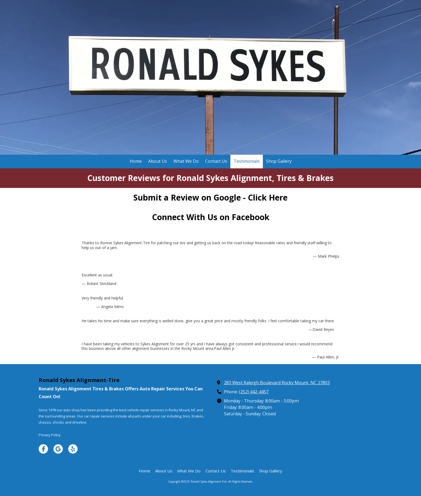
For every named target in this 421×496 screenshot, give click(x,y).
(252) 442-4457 (253, 392)
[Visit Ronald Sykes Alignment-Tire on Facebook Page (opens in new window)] (43, 449)
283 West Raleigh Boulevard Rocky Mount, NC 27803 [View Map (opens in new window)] (277, 383)
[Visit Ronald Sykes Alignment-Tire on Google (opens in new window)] (58, 449)
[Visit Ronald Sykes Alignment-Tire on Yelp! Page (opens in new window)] (73, 449)
